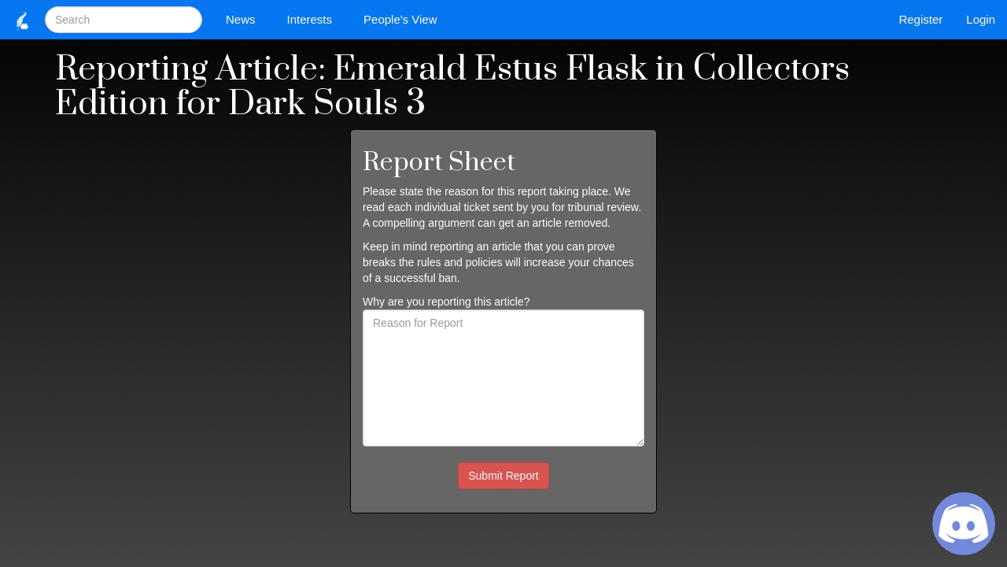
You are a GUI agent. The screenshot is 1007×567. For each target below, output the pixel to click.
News (245, 19)
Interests (314, 19)
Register (920, 19)
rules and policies (459, 262)
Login (980, 19)
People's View (403, 19)
